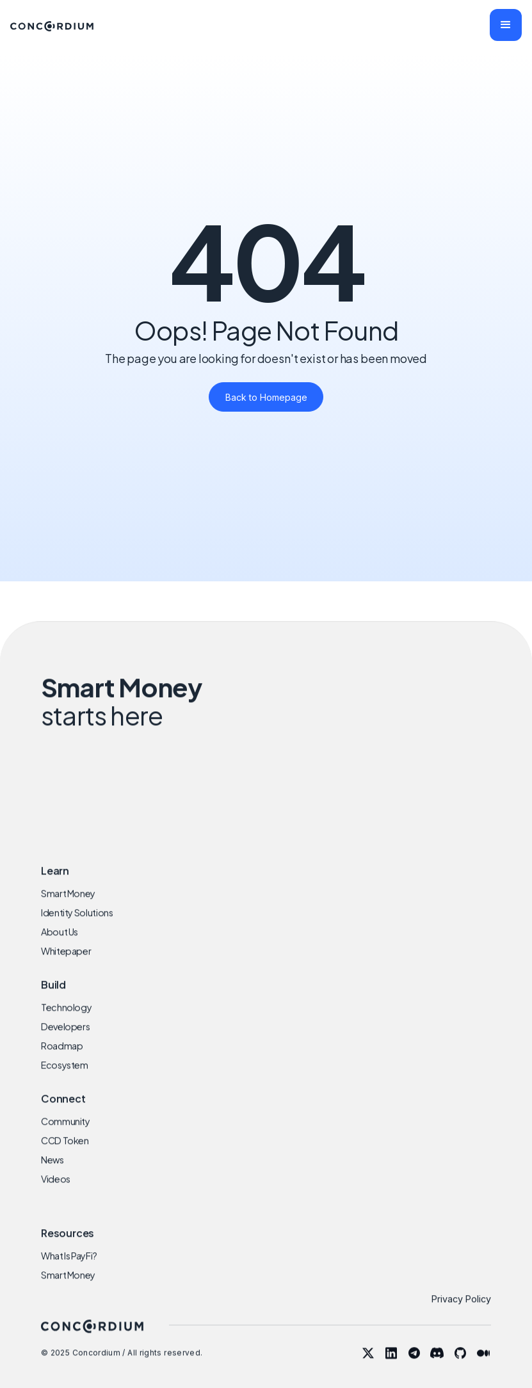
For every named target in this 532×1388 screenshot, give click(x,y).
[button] (506, 25)
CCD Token (65, 1153)
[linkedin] (391, 1366)
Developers (65, 1039)
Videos (55, 1192)
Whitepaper (66, 965)
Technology (66, 1020)
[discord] (437, 1366)
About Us (59, 945)
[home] (51, 25)
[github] (460, 1366)
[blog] (483, 1366)
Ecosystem (64, 1079)
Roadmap (62, 1059)
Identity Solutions (77, 926)
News (52, 1173)
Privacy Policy (461, 1312)
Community (65, 1134)
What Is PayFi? (69, 1269)
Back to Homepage (266, 397)
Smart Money (68, 907)
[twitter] (368, 1366)
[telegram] (414, 1366)
